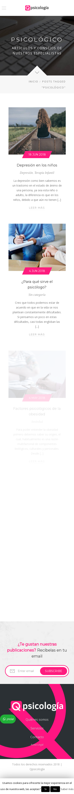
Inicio (33, 81)
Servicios (37, 728)
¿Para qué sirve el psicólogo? (37, 284)
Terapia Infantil (44, 172)
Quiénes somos (37, 719)
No (55, 789)
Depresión (26, 172)
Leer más (37, 207)
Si (45, 789)
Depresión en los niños (37, 165)
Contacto (37, 737)
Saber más (67, 789)
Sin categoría (37, 294)
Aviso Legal (37, 744)
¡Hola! (10, 719)
